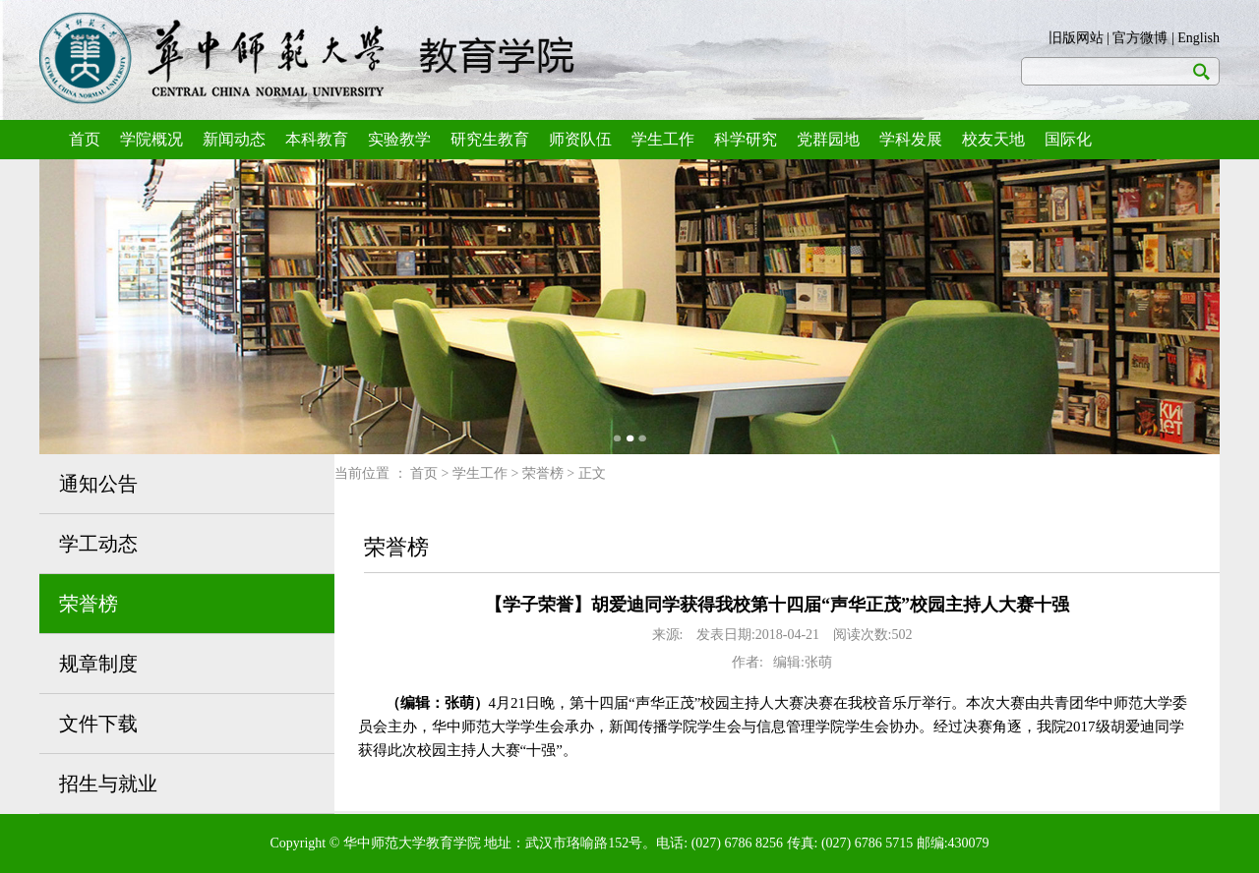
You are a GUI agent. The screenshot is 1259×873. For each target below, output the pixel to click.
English (1198, 37)
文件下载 (98, 723)
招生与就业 (108, 783)
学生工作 (662, 139)
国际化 (1068, 139)
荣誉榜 (88, 603)
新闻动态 (234, 139)
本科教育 (316, 139)
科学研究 (745, 139)
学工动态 (98, 543)
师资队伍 (580, 139)
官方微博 (1140, 37)
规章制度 (98, 663)
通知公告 (98, 484)
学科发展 (910, 139)
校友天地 (993, 139)
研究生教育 (489, 139)
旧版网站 (1076, 37)
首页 (84, 139)
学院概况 (151, 139)
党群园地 (828, 139)
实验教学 (399, 139)
